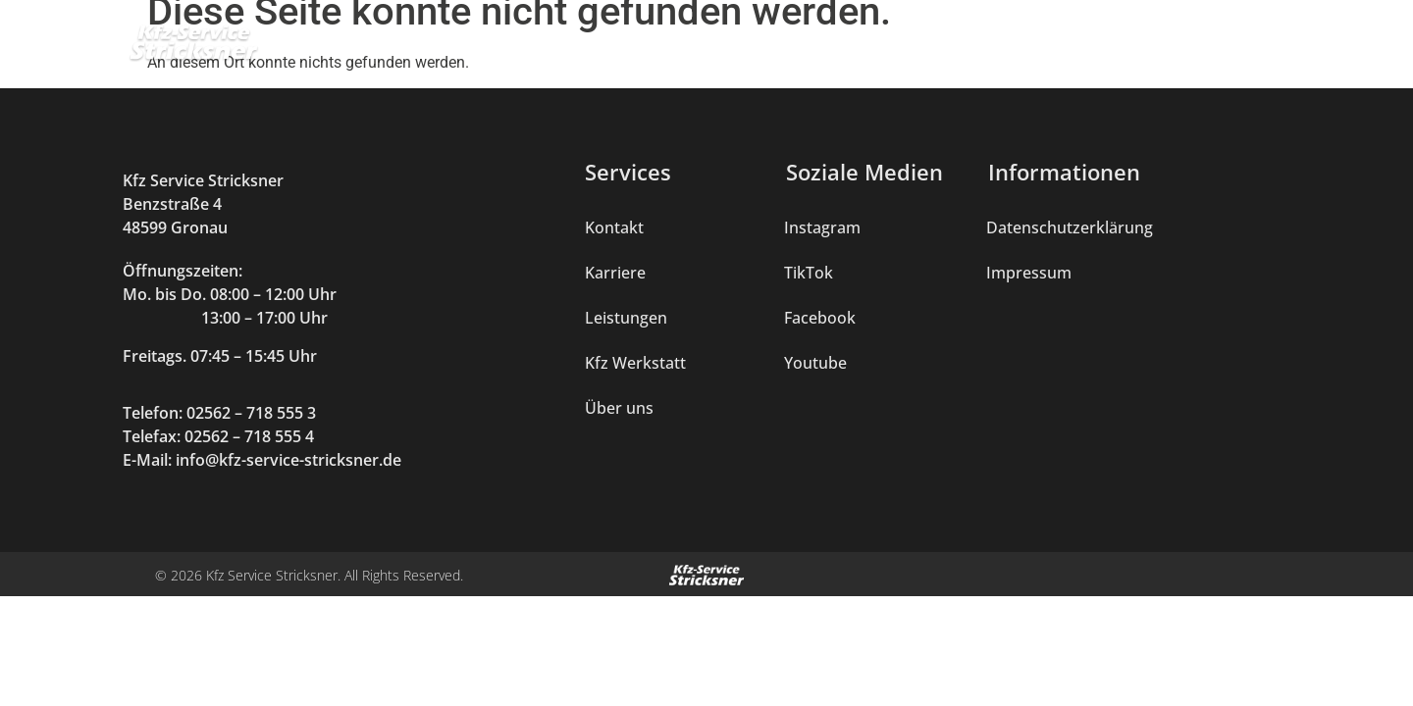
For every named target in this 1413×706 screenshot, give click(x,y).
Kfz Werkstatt (748, 49)
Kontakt (1265, 49)
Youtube (815, 363)
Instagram (822, 227)
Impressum (1029, 272)
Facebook (820, 317)
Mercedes (875, 49)
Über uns (1062, 49)
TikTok (808, 272)
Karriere (1166, 49)
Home (514, 49)
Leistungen (617, 49)
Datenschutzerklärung (1069, 227)
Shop (970, 49)
